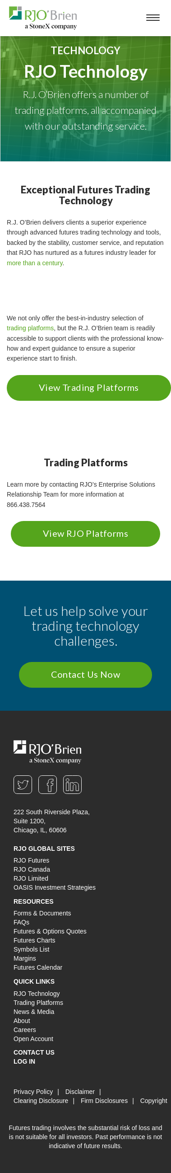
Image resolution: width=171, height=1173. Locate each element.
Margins (25, 958)
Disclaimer (80, 1091)
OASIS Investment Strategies (55, 887)
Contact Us (34, 1052)
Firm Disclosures (104, 1100)
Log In (24, 1061)
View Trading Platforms (89, 387)
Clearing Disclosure (41, 1100)
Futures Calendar (38, 967)
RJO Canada (32, 869)
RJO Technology (37, 993)
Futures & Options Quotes (50, 931)
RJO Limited (31, 878)
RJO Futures (31, 860)
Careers (25, 1029)
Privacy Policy (33, 1091)
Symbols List (31, 949)
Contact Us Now (85, 674)
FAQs (21, 922)
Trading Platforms (38, 1002)
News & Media (34, 1011)
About (22, 1020)
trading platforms (30, 328)
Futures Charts (34, 940)
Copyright (153, 1100)
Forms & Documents (42, 913)
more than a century (34, 263)
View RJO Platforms (85, 533)
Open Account (33, 1038)
